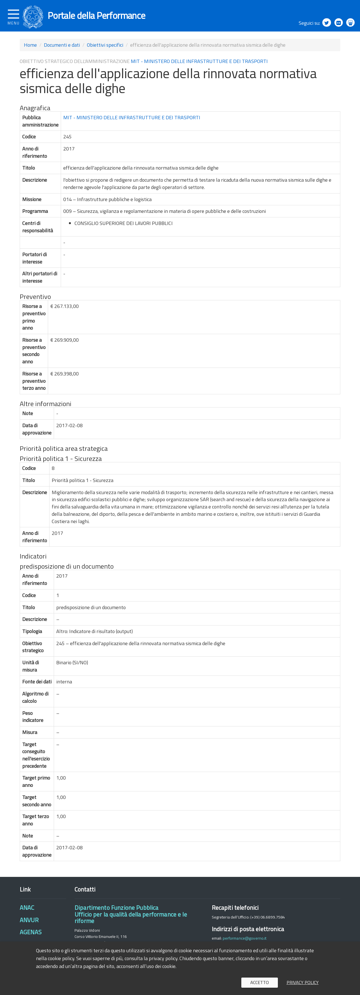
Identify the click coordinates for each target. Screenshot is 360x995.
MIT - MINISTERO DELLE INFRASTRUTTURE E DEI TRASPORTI (199, 64)
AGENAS (31, 935)
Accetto (259, 982)
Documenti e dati (62, 48)
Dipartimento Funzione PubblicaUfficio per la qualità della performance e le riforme (131, 918)
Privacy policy (303, 982)
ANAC (27, 911)
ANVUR (29, 923)
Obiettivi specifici (105, 48)
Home (30, 48)
